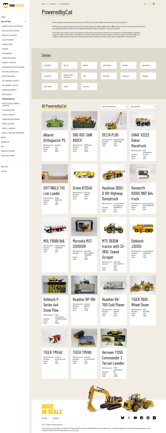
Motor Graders (10, 76)
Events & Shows (10, 156)
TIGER (66, 87)
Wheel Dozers (10, 124)
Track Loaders (10, 115)
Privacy (44, 418)
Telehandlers (10, 110)
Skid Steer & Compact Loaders (13, 104)
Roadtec (145, 76)
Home (5, 17)
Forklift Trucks (11, 62)
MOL (84, 76)
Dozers (7, 49)
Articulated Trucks (12, 31)
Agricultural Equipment (14, 26)
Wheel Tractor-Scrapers (15, 133)
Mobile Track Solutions (68, 76)
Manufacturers (10, 151)
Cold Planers (10, 40)
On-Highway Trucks (12, 85)
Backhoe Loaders (11, 35)
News (5, 137)
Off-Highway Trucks (12, 81)
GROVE (125, 65)
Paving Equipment (11, 90)
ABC (4, 146)
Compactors (9, 44)
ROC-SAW (47, 87)
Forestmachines (11, 58)
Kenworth (47, 76)
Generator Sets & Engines (15, 67)
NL (146, 4)
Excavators (9, 53)
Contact (6, 171)
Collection (8, 22)
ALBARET (47, 65)
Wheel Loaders (10, 128)
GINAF (85, 65)
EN (150, 4)
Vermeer (86, 87)
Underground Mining (13, 119)
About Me (6, 167)
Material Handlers (12, 72)
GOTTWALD (107, 65)
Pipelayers (9, 94)
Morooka (106, 76)
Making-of (7, 142)
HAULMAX (145, 65)
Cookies (56, 418)
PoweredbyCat (10, 99)
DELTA (66, 65)
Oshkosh (125, 76)
